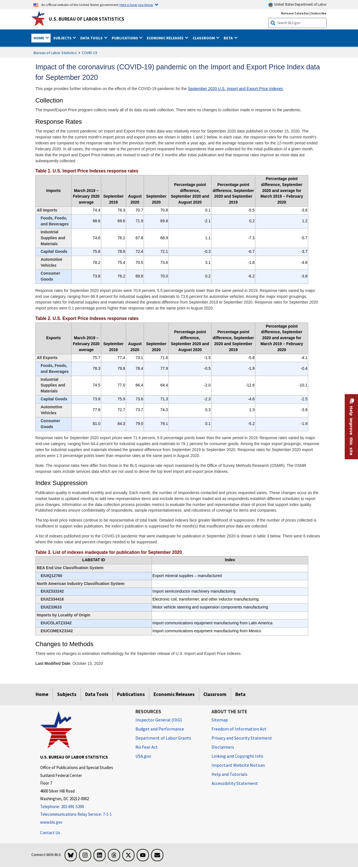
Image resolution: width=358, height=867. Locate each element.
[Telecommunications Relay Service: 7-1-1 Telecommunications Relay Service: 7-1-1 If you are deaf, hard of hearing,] (83, 814)
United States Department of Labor (297, 4)
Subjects (66, 694)
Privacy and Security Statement (242, 738)
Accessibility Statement (235, 783)
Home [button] (39, 37)
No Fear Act (146, 747)
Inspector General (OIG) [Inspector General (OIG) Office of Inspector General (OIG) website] (158, 720)
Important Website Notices (238, 765)
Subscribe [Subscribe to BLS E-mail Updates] (319, 13)
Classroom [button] (204, 37)
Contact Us (50, 832)
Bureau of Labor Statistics (55, 52)
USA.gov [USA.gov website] (143, 756)
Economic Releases (174, 694)
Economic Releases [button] (165, 37)
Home (42, 694)
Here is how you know (136, 4)
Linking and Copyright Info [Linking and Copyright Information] (237, 756)
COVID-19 (89, 52)
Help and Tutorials (229, 774)
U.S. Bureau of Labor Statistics (86, 19)
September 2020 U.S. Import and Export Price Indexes (235, 88)
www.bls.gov (51, 822)
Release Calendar (295, 13)
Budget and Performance (159, 729)
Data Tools (96, 694)
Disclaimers (223, 747)
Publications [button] (125, 37)
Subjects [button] (62, 37)
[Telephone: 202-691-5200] (83, 807)
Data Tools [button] (91, 37)
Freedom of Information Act (239, 729)
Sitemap (220, 720)
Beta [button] (229, 37)
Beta (240, 694)
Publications (131, 694)
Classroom (215, 694)
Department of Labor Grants (163, 738)
